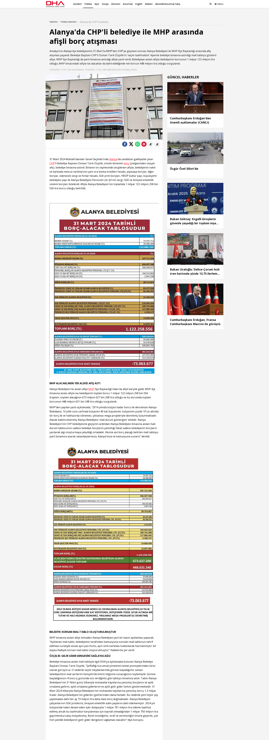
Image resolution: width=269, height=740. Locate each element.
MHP (109, 46)
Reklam (149, 3)
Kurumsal (128, 3)
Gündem (77, 3)
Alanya (68, 46)
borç (126, 158)
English (138, 3)
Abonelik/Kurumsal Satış (167, 3)
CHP (120, 46)
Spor (96, 3)
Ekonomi (115, 3)
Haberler (53, 17)
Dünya (105, 3)
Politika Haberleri (69, 17)
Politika (88, 3)
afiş (209, 46)
